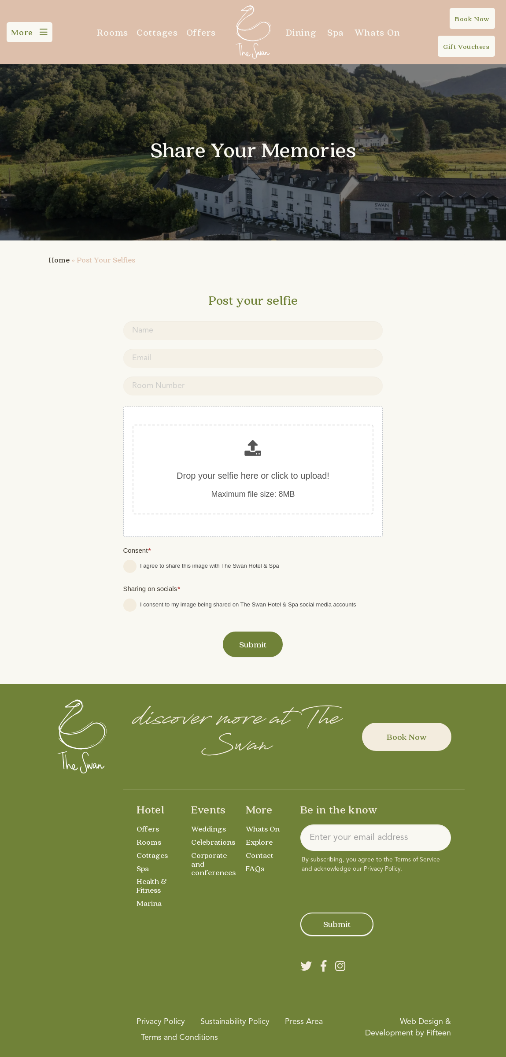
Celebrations (213, 841)
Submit (252, 644)
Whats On (377, 32)
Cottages (157, 32)
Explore (259, 841)
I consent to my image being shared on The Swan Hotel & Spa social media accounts (239, 605)
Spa (335, 32)
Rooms (112, 32)
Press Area (304, 1022)
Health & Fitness (152, 885)
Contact (259, 855)
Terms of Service (417, 860)
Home (59, 259)
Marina (149, 903)
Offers (201, 32)
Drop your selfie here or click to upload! (253, 475)
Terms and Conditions (179, 1038)
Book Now (407, 737)
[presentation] (367, 891)
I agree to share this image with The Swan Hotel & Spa (201, 566)
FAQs (255, 868)
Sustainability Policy (235, 1022)
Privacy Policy (382, 869)
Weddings (208, 828)
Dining (301, 32)
